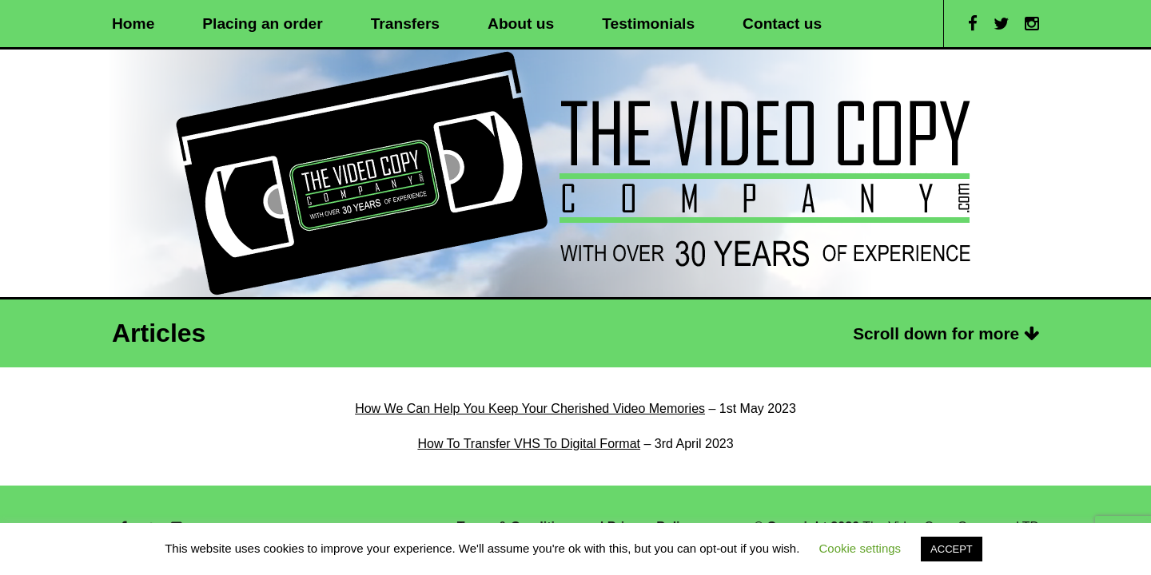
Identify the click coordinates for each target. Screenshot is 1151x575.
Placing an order (262, 23)
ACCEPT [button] (951, 549)
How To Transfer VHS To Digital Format (528, 443)
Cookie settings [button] (860, 548)
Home (133, 23)
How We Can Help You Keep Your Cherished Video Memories (530, 408)
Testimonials (648, 23)
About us (521, 23)
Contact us (782, 23)
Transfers (405, 23)
